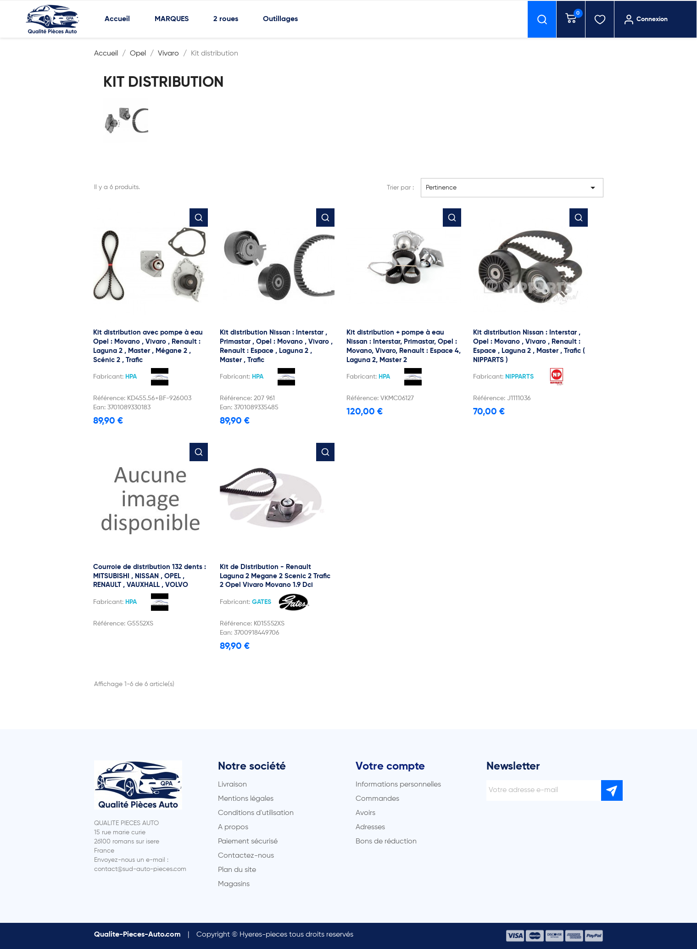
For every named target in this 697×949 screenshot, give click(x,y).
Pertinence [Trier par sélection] (512, 187)
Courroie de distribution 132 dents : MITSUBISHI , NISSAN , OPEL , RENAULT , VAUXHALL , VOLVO (149, 576)
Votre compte (390, 766)
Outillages (280, 19)
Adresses (370, 827)
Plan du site (237, 870)
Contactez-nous (246, 856)
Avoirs (365, 813)
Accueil (117, 19)
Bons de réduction (386, 841)
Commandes (377, 799)
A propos (233, 827)
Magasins (234, 884)
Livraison (232, 784)
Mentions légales (245, 799)
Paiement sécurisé (248, 841)
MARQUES (172, 19)
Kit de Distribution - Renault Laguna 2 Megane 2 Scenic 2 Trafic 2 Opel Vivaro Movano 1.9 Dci (275, 576)
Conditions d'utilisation (256, 813)
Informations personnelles (398, 784)
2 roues (225, 19)
